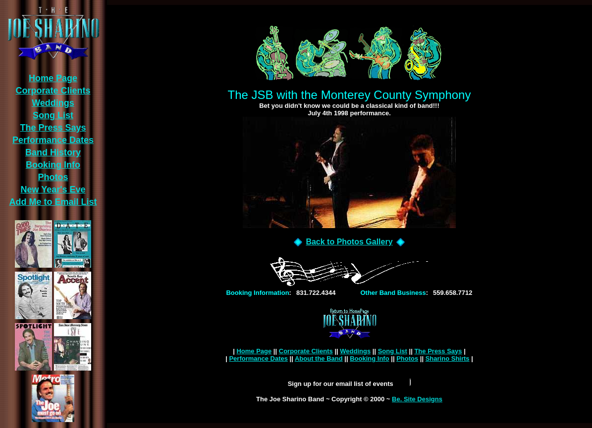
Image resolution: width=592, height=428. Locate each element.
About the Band (319, 358)
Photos (407, 358)
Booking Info (369, 358)
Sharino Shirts (448, 358)
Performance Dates (258, 358)
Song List (392, 351)
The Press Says (438, 351)
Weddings (355, 351)
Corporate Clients (306, 351)
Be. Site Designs (417, 399)
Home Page (253, 351)
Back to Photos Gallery (349, 242)
